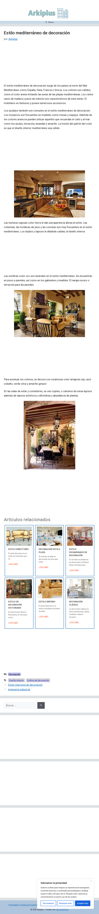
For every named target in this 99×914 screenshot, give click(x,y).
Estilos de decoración (38, 680)
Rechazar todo (65, 903)
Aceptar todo (82, 903)
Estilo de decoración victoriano (15, 604)
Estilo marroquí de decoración (25, 684)
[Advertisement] (49, 64)
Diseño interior (16, 680)
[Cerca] (91, 880)
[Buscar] (41, 705)
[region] (65, 894)
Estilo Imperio (47, 601)
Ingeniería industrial (19, 689)
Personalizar (48, 903)
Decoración (14, 674)
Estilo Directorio (18, 549)
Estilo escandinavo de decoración (78, 552)
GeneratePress (62, 909)
